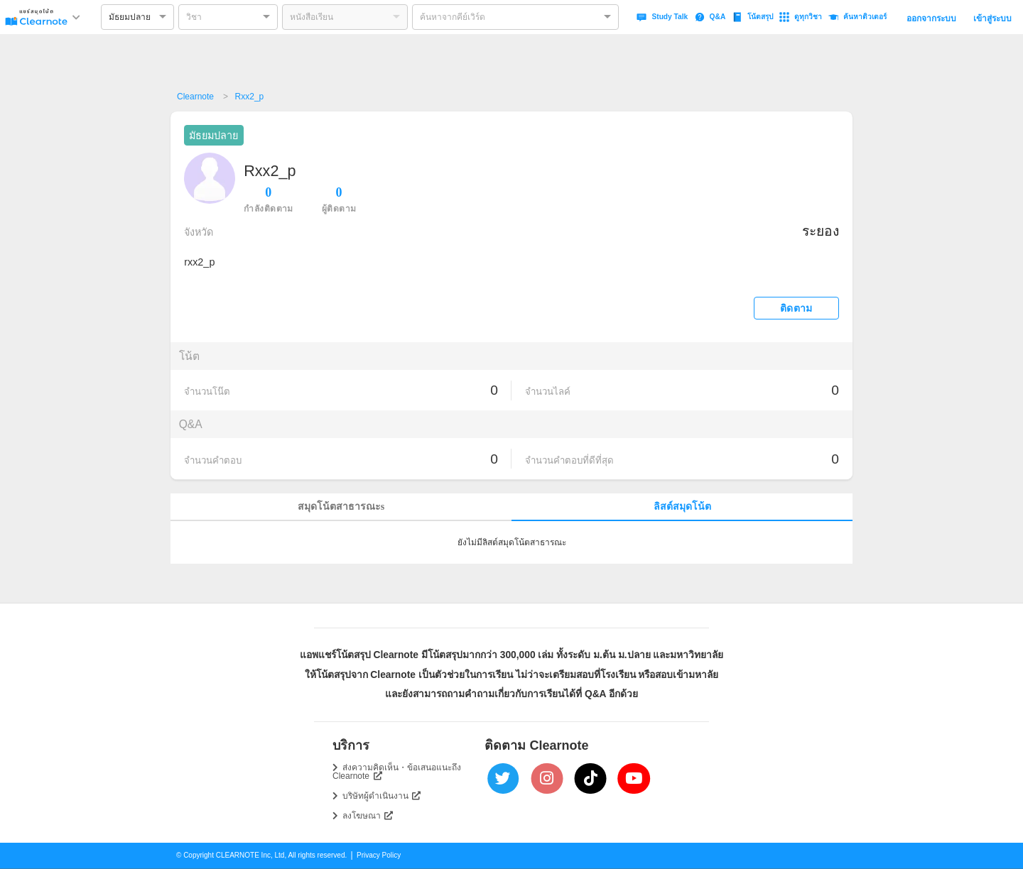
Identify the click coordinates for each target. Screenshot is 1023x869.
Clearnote (195, 97)
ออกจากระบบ (931, 18)
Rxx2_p (249, 97)
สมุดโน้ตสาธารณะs (341, 506)
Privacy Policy (379, 855)
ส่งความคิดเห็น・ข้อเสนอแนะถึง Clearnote (396, 772)
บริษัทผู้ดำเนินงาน (381, 796)
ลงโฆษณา (368, 816)
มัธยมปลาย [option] (130, 17)
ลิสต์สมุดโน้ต (682, 506)
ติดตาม (796, 308)
